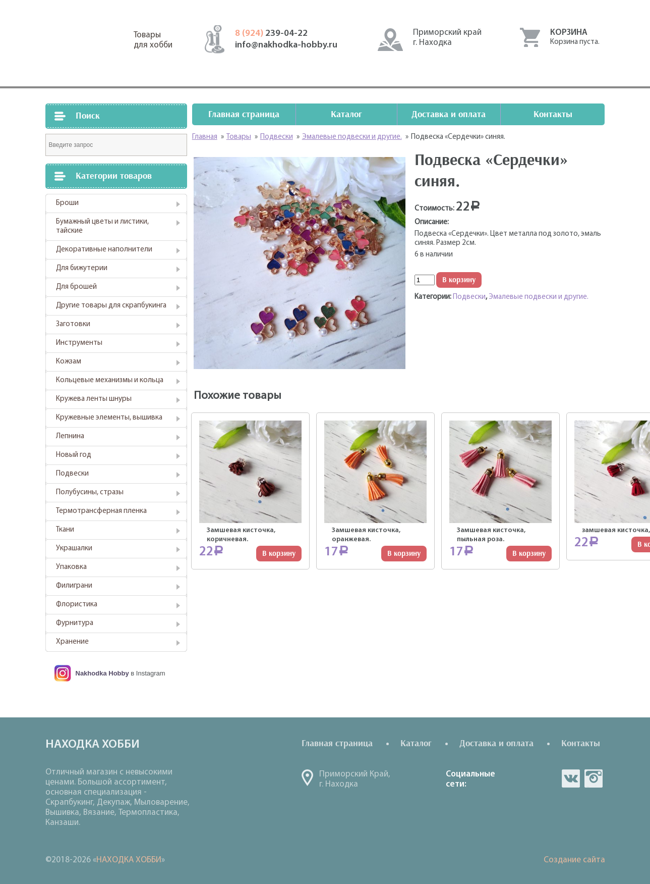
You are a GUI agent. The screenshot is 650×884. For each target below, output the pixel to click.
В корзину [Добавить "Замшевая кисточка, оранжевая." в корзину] (404, 553)
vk (571, 778)
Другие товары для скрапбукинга (111, 305)
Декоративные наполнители (104, 249)
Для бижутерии (81, 268)
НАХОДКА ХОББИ (128, 860)
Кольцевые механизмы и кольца (109, 380)
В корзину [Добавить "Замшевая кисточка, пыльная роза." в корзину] (529, 553)
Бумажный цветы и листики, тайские (102, 226)
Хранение (72, 642)
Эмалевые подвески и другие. (538, 297)
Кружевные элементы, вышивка (109, 418)
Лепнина (70, 436)
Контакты (553, 114)
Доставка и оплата (448, 114)
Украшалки (74, 548)
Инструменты (79, 343)
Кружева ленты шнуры (94, 399)
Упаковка (71, 567)
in (593, 778)
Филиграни (74, 586)
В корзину (459, 280)
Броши (67, 203)
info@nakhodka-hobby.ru (286, 45)
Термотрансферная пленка (101, 511)
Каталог (346, 114)
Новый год (73, 455)
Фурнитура (74, 623)
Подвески (72, 474)
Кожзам (68, 362)
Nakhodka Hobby (102, 673)
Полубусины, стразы (90, 492)
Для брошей (76, 287)
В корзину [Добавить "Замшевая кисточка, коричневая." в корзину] (279, 553)
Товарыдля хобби (153, 40)
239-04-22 (271, 33)
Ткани (65, 530)
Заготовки (73, 324)
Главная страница (243, 114)
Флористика (76, 604)
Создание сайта (574, 860)
